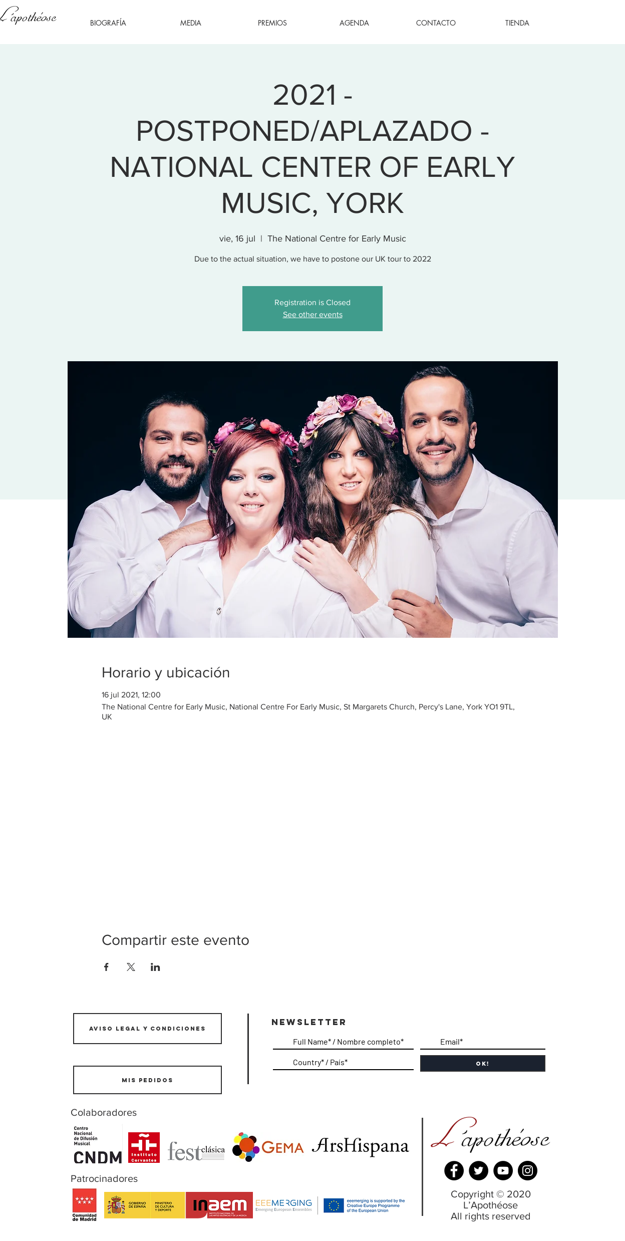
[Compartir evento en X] (131, 967)
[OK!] (482, 1063)
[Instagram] (527, 1170)
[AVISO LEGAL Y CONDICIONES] (147, 1028)
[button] (190, 23)
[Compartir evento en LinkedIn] (155, 967)
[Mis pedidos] (147, 1080)
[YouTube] (503, 1170)
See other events (313, 314)
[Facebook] (454, 1170)
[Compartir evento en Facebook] (106, 967)
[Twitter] (478, 1170)
